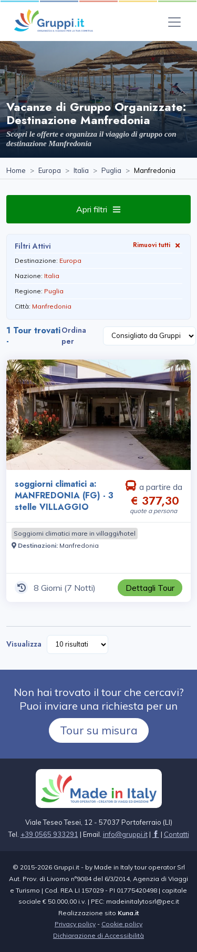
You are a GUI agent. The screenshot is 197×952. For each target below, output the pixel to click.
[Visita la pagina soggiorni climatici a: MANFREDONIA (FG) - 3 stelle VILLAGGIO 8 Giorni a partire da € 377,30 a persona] (98, 415)
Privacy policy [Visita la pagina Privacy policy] (75, 924)
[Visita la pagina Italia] (81, 171)
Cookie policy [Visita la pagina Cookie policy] (121, 924)
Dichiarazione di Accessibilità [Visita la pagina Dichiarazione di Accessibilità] (98, 935)
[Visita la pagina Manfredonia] (79, 545)
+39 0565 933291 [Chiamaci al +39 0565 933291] (49, 834)
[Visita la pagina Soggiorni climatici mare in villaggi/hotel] (75, 533)
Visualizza (24, 644)
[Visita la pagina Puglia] (111, 171)
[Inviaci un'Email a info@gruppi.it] (125, 834)
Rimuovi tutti (157, 245)
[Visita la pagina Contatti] (176, 834)
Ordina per (73, 335)
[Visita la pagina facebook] (155, 834)
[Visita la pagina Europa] (49, 171)
